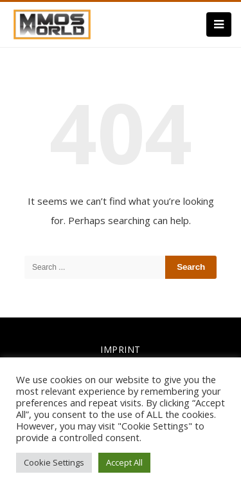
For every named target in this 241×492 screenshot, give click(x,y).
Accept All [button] (124, 462)
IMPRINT (120, 349)
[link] (52, 23)
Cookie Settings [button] (54, 462)
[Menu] (218, 24)
